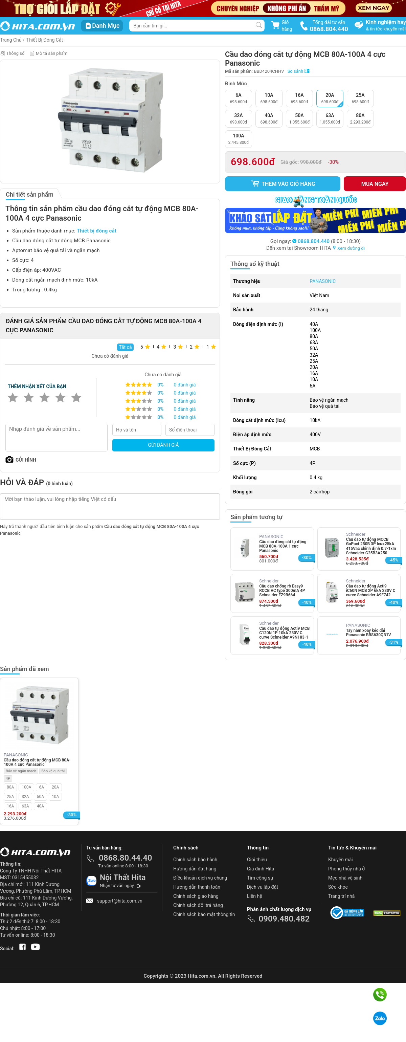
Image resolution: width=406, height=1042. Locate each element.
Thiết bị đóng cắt (96, 231)
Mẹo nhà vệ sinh (345, 878)
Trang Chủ (11, 40)
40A (40, 806)
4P (8, 778)
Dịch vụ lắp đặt (262, 887)
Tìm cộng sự (260, 878)
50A (40, 796)
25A (10, 796)
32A (25, 796)
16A (10, 806)
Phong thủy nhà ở (346, 868)
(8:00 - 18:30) (326, 241)
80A (10, 787)
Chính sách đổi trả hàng (198, 905)
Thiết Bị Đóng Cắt (44, 40)
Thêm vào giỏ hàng (282, 183)
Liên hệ (254, 896)
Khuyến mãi (340, 859)
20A (55, 787)
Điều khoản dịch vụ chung (200, 878)
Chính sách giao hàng (196, 896)
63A (25, 806)
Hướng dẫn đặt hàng (194, 868)
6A (41, 787)
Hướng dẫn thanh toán (196, 887)
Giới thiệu (257, 859)
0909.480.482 (284, 919)
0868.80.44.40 (125, 858)
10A (55, 796)
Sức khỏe (338, 887)
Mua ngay (375, 184)
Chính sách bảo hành (195, 859)
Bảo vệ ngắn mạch (21, 771)
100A (26, 787)
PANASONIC (323, 281)
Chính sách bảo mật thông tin (204, 914)
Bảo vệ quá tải (53, 771)
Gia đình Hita (260, 868)
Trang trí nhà (341, 896)
